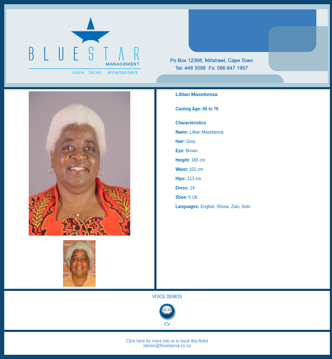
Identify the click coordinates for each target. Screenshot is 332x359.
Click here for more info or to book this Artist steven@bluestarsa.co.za (167, 343)
